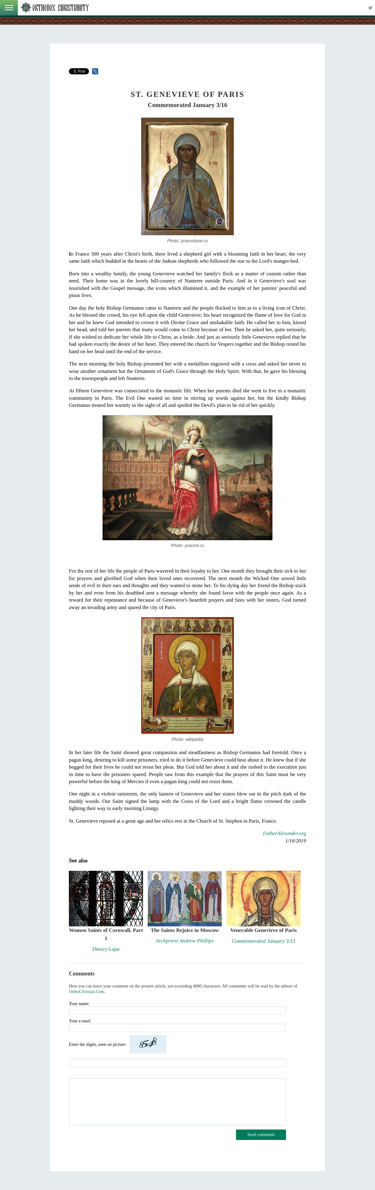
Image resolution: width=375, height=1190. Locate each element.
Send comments (261, 1134)
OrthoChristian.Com (86, 991)
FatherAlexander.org (284, 833)
